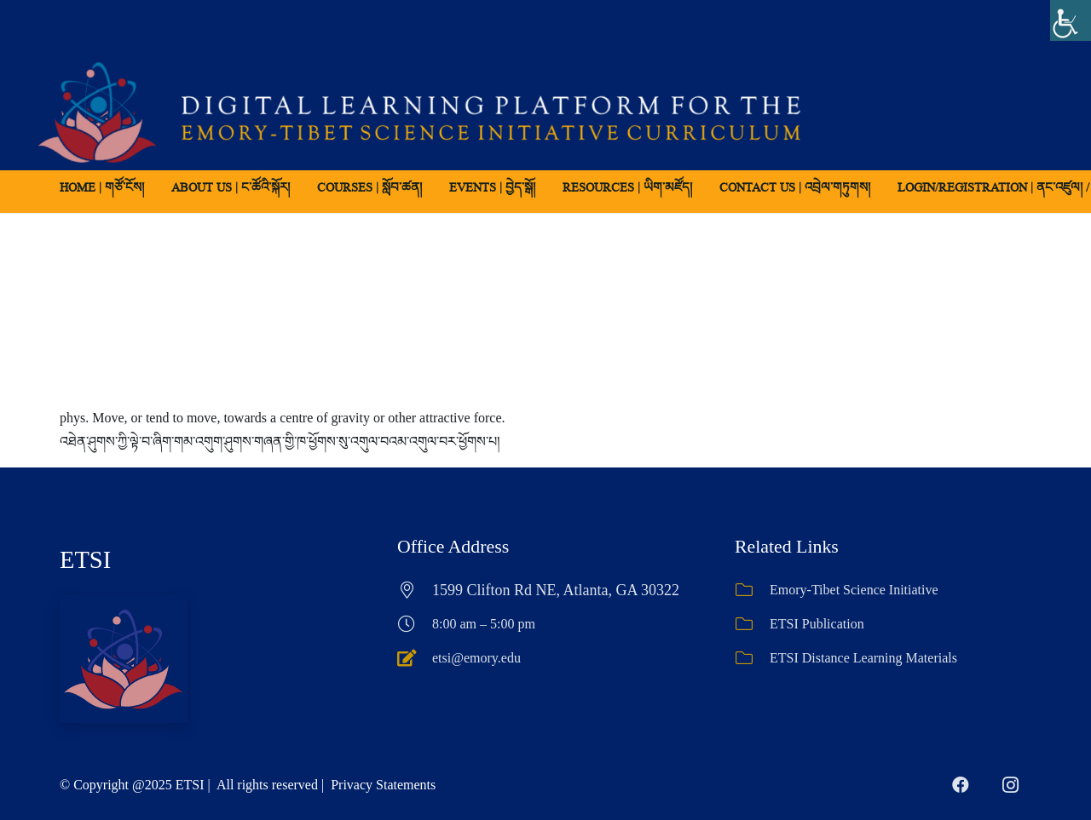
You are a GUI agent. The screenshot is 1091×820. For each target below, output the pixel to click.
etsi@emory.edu (476, 658)
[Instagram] (1010, 785)
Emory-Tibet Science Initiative (854, 589)
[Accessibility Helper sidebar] (1070, 20)
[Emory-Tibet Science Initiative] (752, 590)
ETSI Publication (817, 623)
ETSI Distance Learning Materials (863, 658)
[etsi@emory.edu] (414, 658)
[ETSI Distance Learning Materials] (752, 658)
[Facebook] (960, 785)
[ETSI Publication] (752, 624)
